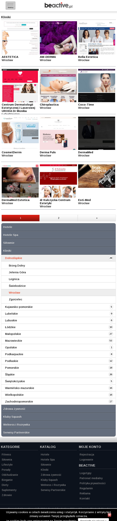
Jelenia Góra (17, 272)
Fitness (6, 454)
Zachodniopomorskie (19, 401)
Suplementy (9, 490)
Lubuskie (11, 320)
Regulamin (86, 488)
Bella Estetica (88, 56)
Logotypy (85, 473)
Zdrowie (7, 495)
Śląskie (10, 374)
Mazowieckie (13, 340)
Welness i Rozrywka (16, 424)
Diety (5, 484)
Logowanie (86, 459)
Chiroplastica (49, 104)
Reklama (85, 493)
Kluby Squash (12, 416)
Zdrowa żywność (14, 408)
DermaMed (85, 152)
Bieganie (7, 479)
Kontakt (85, 498)
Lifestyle (7, 464)
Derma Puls (48, 152)
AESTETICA (10, 56)
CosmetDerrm (12, 152)
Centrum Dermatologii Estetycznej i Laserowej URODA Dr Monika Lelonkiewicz (18, 109)
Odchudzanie (10, 474)
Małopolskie (13, 333)
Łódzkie (10, 327)
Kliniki (7, 250)
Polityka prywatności (93, 483)
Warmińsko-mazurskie (19, 388)
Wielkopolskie (14, 394)
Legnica (14, 279)
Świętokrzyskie (15, 381)
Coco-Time (86, 104)
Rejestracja (87, 454)
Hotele (7, 227)
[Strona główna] (58, 7)
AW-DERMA (48, 56)
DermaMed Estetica (15, 200)
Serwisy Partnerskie (16, 432)
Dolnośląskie (13, 258)
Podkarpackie (14, 354)
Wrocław (14, 292)
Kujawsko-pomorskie (19, 306)
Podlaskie (11, 360)
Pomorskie (12, 367)
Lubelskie (11, 313)
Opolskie (11, 347)
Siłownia (7, 459)
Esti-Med (84, 200)
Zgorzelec (15, 299)
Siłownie (8, 242)
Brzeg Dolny (17, 265)
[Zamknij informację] (109, 515)
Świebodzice (17, 285)
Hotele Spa (10, 234)
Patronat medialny (91, 478)
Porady (6, 469)
